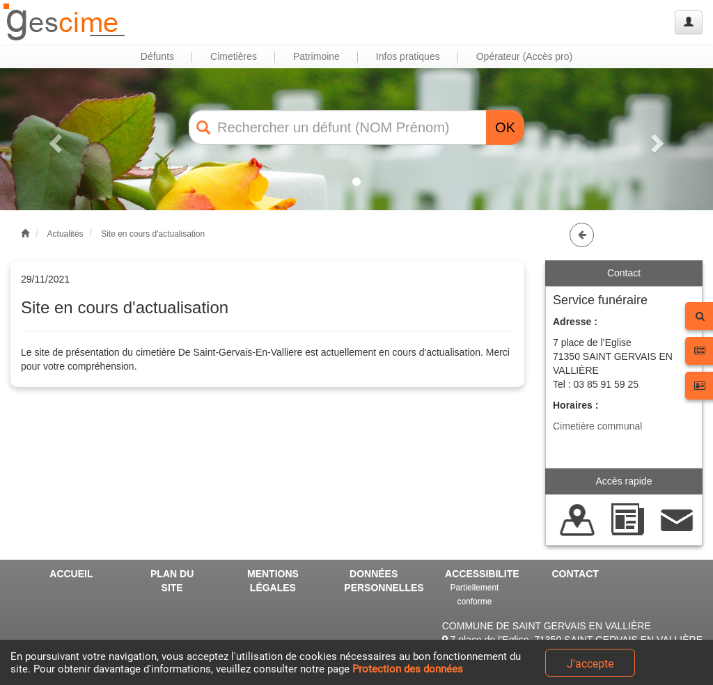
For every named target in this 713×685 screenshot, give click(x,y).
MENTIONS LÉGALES (273, 580)
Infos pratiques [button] (408, 56)
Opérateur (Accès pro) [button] (524, 56)
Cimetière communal (597, 426)
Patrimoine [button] (316, 56)
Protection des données (407, 669)
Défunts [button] (157, 56)
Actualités (65, 234)
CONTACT (575, 573)
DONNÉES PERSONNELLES (379, 580)
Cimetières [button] (233, 56)
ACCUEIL (71, 573)
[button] (53, 139)
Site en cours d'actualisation (153, 234)
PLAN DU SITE (172, 580)
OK (505, 127)
